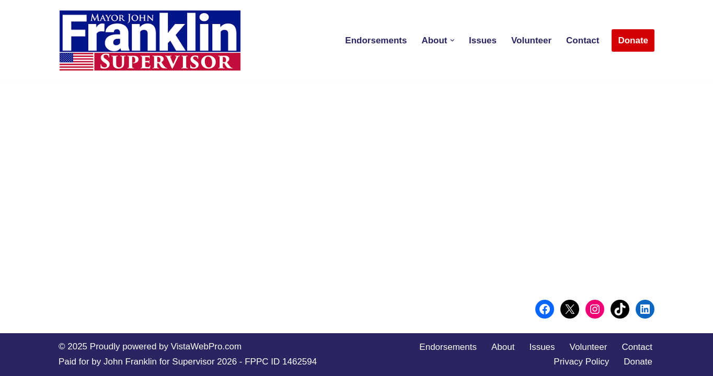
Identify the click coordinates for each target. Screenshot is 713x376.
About (502, 347)
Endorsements (376, 40)
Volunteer (531, 40)
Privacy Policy (581, 362)
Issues (483, 40)
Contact (582, 40)
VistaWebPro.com (206, 346)
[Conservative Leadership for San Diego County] (150, 40)
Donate (633, 40)
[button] (452, 40)
